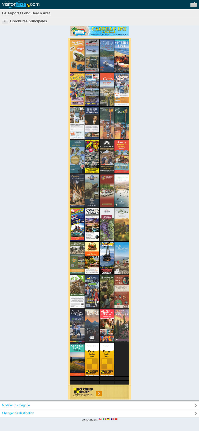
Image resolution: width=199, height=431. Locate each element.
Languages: (89, 419)
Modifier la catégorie (16, 405)
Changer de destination (18, 413)
